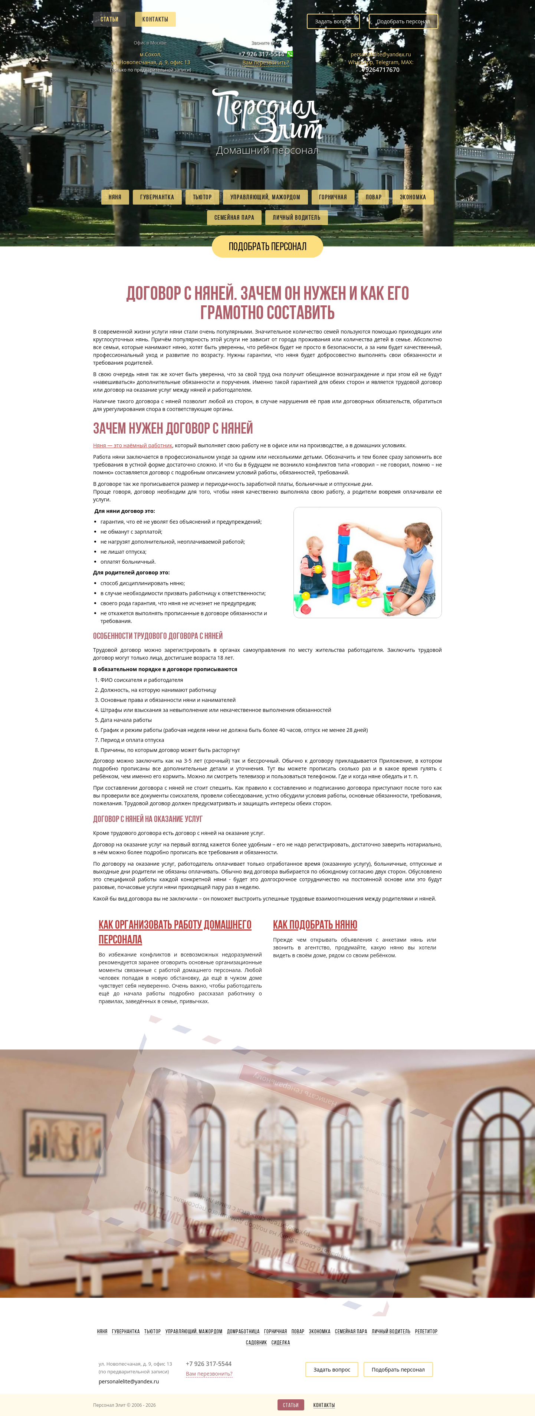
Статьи (109, 19)
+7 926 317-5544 (261, 54)
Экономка (413, 197)
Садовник (256, 1343)
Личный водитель (297, 217)
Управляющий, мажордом (265, 197)
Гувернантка (157, 197)
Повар (374, 197)
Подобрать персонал (403, 21)
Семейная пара (234, 217)
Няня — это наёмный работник (132, 445)
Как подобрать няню (315, 924)
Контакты (155, 19)
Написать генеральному (242, 1089)
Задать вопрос (333, 21)
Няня (115, 197)
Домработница (243, 1331)
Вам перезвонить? (265, 62)
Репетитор (426, 1331)
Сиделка (281, 1343)
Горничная (333, 197)
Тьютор (202, 197)
